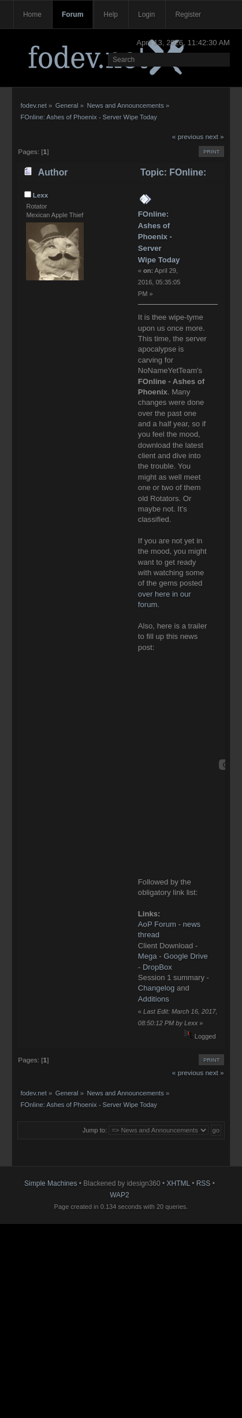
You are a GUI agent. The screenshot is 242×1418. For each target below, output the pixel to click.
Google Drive (185, 956)
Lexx (40, 195)
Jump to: (95, 1130)
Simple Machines (50, 1183)
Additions (153, 999)
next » (215, 137)
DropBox (157, 967)
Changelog (156, 988)
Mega (147, 956)
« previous (187, 137)
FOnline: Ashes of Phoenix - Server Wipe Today (159, 237)
